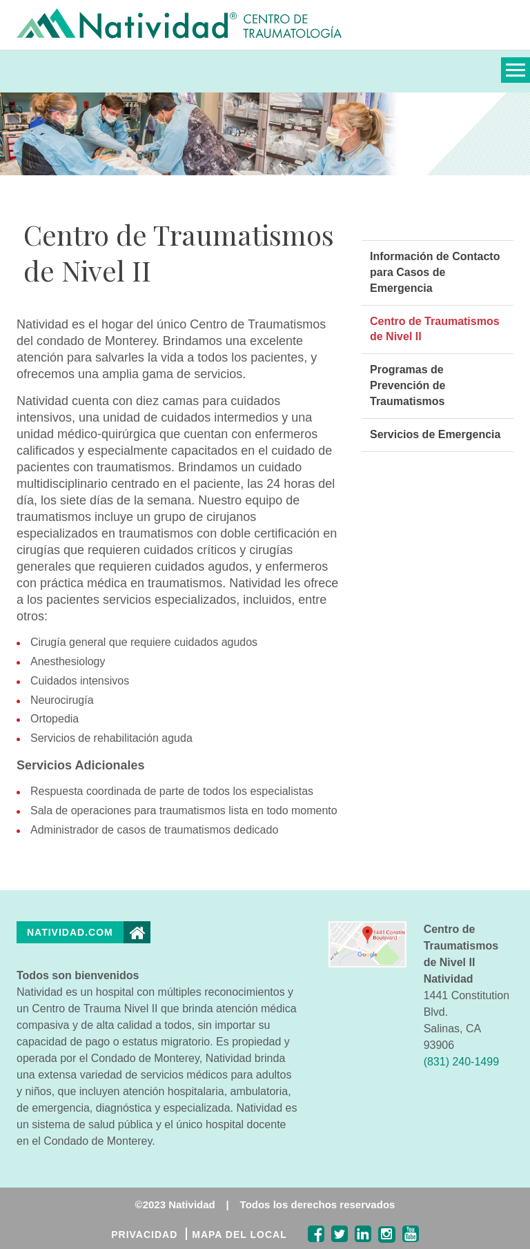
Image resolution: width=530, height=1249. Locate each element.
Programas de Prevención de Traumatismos (407, 385)
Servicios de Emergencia (435, 434)
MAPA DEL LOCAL (239, 1234)
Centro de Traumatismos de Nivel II (435, 329)
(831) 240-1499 (461, 1062)
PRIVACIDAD (144, 1234)
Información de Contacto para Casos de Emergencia (435, 272)
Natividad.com (70, 932)
